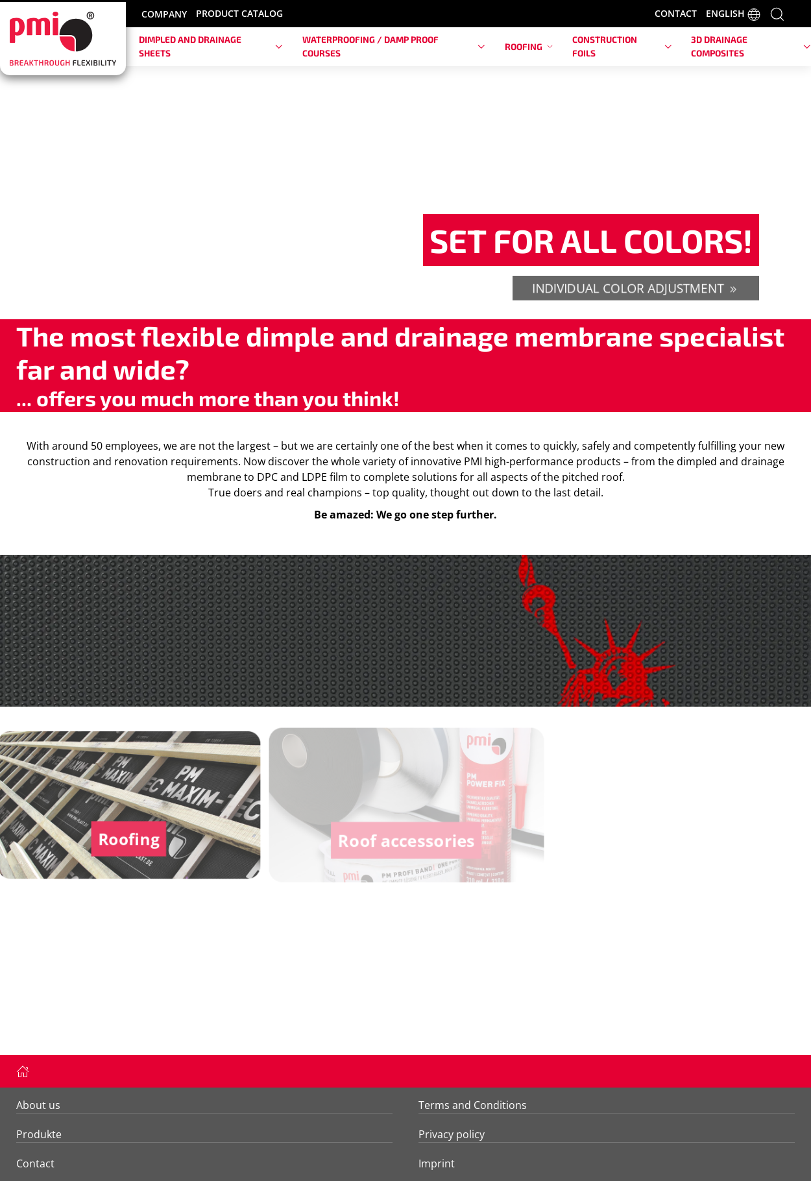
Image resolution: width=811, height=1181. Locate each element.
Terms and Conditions (472, 1105)
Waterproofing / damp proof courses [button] (393, 46)
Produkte (39, 1134)
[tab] (398, 300)
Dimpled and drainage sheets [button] (211, 46)
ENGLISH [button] (733, 14)
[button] (777, 13)
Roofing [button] (529, 46)
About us (38, 1105)
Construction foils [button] (622, 46)
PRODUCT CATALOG (239, 13)
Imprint (436, 1163)
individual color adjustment (636, 287)
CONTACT (676, 13)
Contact (35, 1163)
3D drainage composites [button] (751, 46)
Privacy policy (451, 1134)
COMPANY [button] (164, 14)
